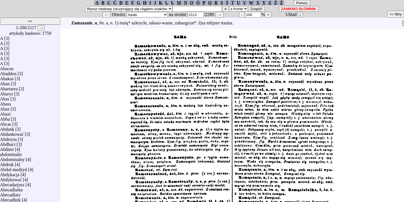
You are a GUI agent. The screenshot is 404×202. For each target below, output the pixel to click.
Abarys (6, 92)
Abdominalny (12, 158)
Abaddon (8, 72)
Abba (5, 117)
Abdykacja (9, 173)
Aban (5, 82)
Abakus (7, 77)
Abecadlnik (10, 198)
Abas (4, 97)
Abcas (5, 122)
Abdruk (7, 163)
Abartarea (9, 87)
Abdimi (7, 148)
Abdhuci (7, 143)
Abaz (5, 107)
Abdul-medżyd (13, 168)
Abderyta (8, 138)
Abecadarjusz (12, 183)
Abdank (7, 127)
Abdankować (12, 132)
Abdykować (11, 178)
